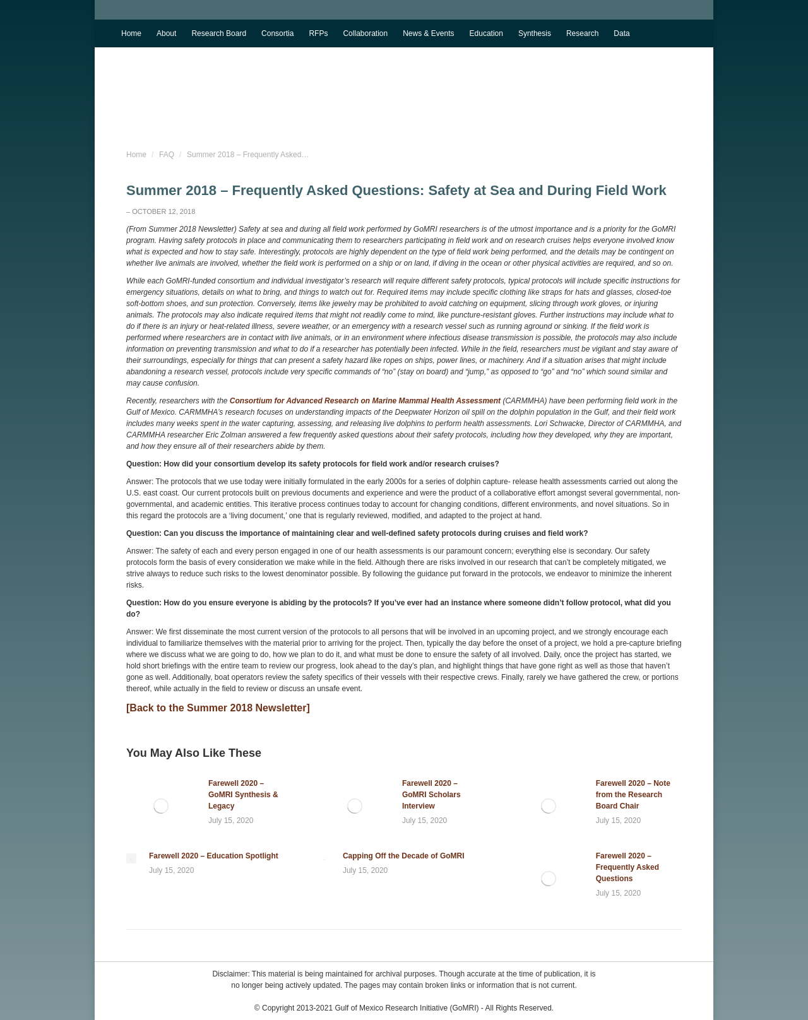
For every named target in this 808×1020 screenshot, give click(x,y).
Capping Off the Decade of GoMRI (404, 855)
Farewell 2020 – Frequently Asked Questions (627, 867)
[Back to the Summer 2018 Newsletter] (218, 708)
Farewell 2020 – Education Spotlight (213, 855)
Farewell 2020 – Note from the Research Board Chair (633, 794)
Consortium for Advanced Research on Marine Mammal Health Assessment (365, 400)
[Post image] (161, 806)
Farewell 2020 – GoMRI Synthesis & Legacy (243, 794)
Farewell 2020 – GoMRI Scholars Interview (431, 794)
